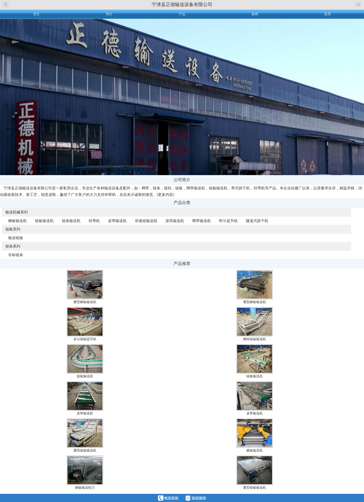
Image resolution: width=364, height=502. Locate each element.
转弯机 (94, 221)
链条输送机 (71, 221)
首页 (36, 14)
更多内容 (165, 195)
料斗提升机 (228, 221)
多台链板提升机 (85, 339)
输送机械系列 (16, 212)
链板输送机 (44, 221)
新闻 (255, 14)
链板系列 (12, 229)
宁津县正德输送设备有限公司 (182, 4)
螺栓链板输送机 (254, 339)
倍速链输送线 (146, 221)
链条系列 (12, 246)
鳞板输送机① (85, 487)
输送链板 (15, 238)
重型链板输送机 (85, 450)
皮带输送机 (117, 221)
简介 (109, 14)
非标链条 (15, 255)
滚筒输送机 (174, 221)
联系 (327, 14)
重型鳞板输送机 (85, 302)
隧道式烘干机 (257, 221)
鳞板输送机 (17, 221)
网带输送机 (201, 221)
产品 (182, 14)
